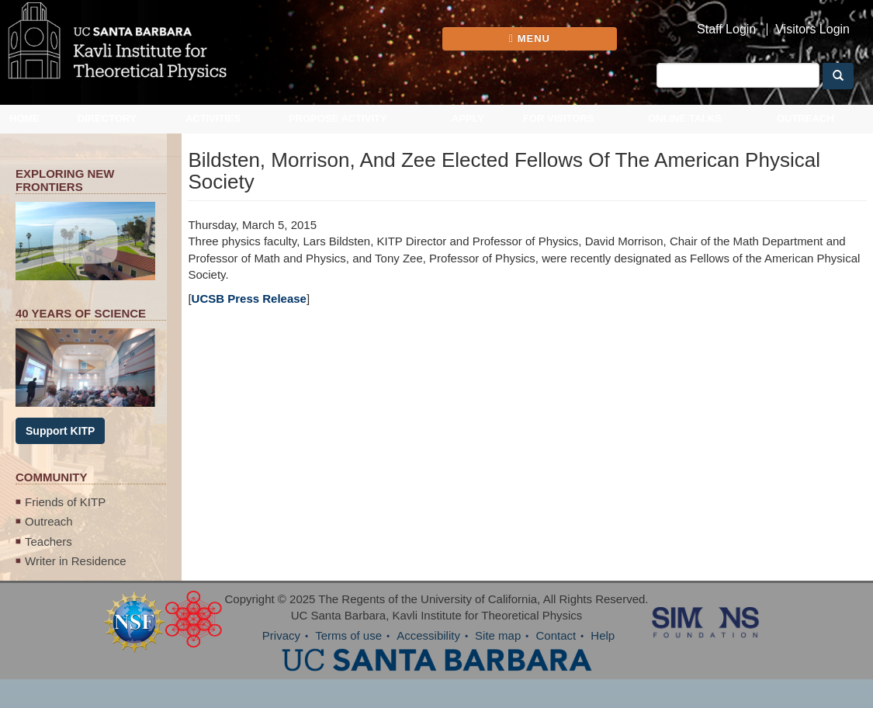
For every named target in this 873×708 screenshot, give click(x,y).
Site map (498, 635)
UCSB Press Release (249, 298)
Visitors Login (812, 29)
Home (24, 118)
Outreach (805, 118)
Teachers (48, 541)
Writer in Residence (75, 560)
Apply (468, 118)
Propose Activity (338, 118)
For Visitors (558, 118)
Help (603, 635)
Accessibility (428, 635)
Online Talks (685, 118)
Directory (107, 118)
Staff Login (726, 29)
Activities (213, 118)
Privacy (281, 635)
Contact (555, 635)
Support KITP (60, 431)
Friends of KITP (65, 501)
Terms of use (348, 635)
